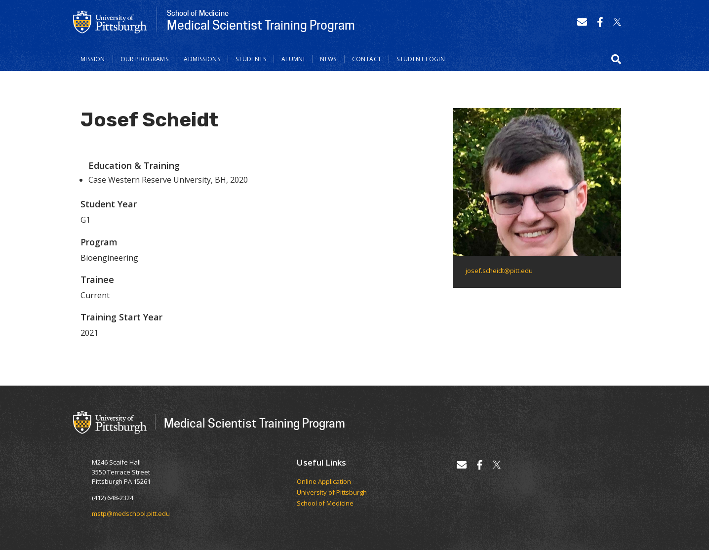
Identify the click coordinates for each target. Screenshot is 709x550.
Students (251, 59)
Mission (92, 59)
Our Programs (144, 59)
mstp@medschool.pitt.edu (131, 513)
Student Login (420, 59)
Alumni (293, 59)
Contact (367, 59)
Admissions (202, 59)
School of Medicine (325, 504)
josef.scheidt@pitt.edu (499, 270)
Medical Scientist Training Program (254, 423)
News (328, 59)
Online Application (324, 482)
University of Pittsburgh (332, 493)
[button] (616, 59)
